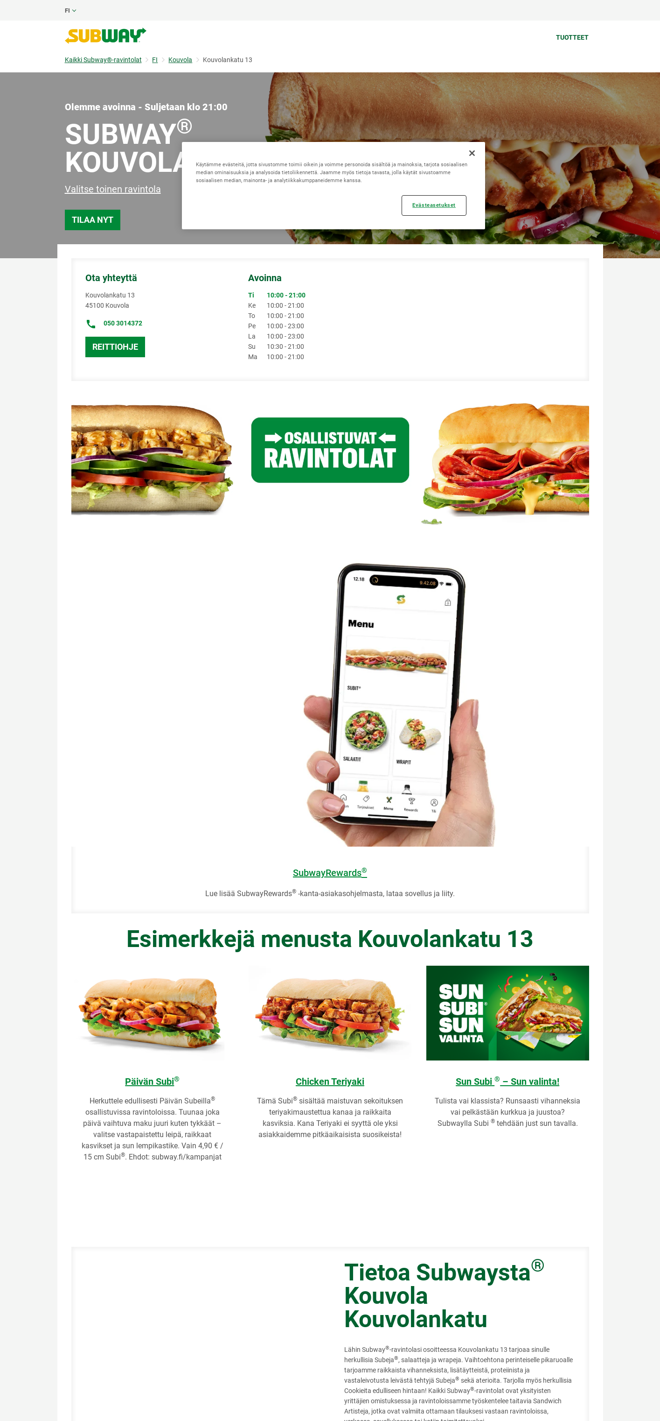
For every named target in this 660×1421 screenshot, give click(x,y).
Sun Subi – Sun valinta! (507, 1081)
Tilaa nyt (92, 220)
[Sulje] (472, 153)
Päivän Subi (152, 1081)
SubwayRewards (330, 873)
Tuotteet (572, 37)
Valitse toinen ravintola (113, 189)
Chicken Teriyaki (330, 1081)
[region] (333, 185)
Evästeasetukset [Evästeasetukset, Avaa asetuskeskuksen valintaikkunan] (434, 205)
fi (67, 10)
